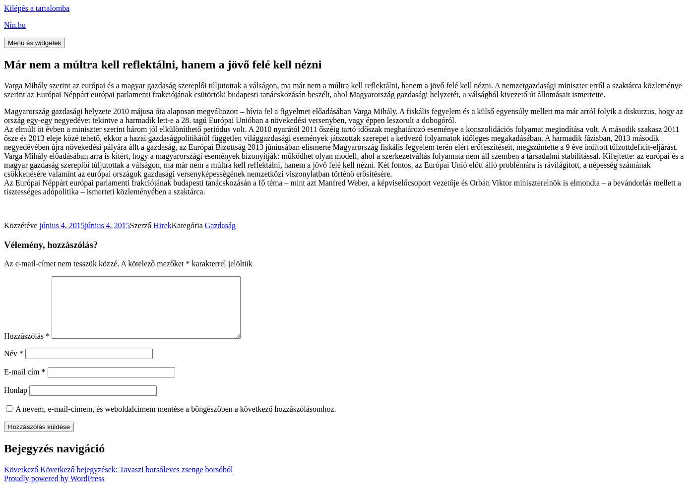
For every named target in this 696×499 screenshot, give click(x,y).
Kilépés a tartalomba (36, 8)
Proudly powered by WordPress (54, 490)
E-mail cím (25, 383)
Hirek (162, 225)
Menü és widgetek (34, 43)
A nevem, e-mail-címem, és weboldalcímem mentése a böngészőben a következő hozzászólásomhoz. (175, 421)
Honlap (15, 402)
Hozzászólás (27, 348)
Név (13, 365)
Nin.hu (15, 25)
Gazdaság (220, 225)
